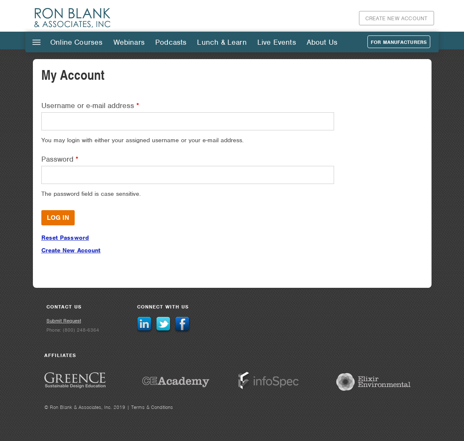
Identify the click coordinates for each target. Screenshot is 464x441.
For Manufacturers (399, 42)
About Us (322, 42)
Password (59, 159)
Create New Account (396, 18)
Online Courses (76, 42)
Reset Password (65, 237)
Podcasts (170, 42)
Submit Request (63, 320)
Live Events (276, 42)
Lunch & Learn (221, 42)
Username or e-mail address (90, 105)
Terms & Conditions (152, 407)
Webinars (129, 42)
